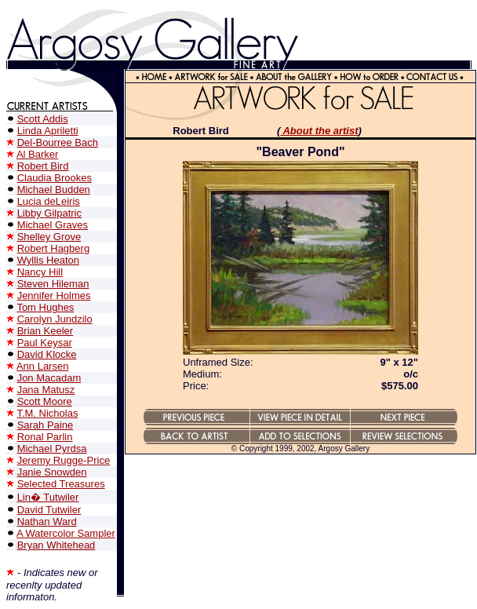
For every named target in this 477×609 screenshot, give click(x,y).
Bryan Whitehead (56, 545)
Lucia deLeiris (48, 201)
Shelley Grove (49, 237)
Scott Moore (44, 401)
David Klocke (47, 354)
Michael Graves (52, 225)
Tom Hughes (45, 307)
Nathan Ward (47, 521)
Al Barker (37, 154)
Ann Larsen (42, 366)
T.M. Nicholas (47, 413)
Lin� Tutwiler (48, 497)
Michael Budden (53, 189)
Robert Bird (43, 166)
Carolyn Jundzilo (55, 319)
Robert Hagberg (53, 248)
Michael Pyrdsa (52, 448)
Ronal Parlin (45, 437)
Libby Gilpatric (49, 213)
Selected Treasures (61, 484)
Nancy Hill (40, 272)
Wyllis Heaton (48, 260)
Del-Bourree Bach (57, 142)
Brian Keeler (45, 331)
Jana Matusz (46, 390)
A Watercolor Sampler (65, 533)
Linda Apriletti (47, 131)
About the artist (319, 131)
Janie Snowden (52, 472)
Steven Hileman (53, 284)
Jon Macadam (49, 378)
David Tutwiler (49, 510)
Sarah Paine (45, 425)
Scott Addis (42, 119)
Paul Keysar (44, 342)
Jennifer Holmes (54, 295)
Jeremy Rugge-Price (64, 460)
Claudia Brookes (54, 178)
